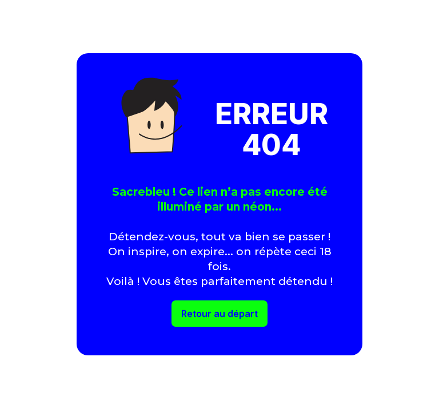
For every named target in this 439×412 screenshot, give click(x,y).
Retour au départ (219, 313)
